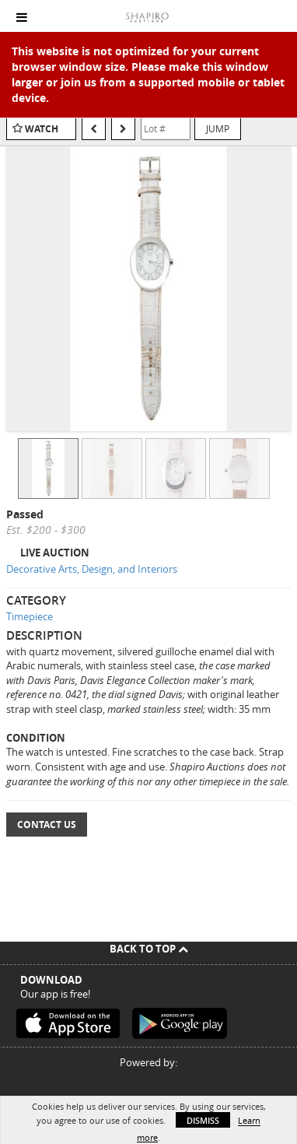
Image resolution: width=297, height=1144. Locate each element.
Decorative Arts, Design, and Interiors (91, 569)
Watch (41, 128)
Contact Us (46, 824)
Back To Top (149, 949)
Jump (217, 128)
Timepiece (29, 616)
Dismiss (203, 1120)
